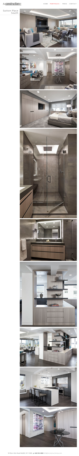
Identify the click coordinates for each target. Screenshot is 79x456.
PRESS (64, 4)
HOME (45, 4)
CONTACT (73, 4)
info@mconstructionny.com (53, 453)
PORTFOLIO (54, 4)
